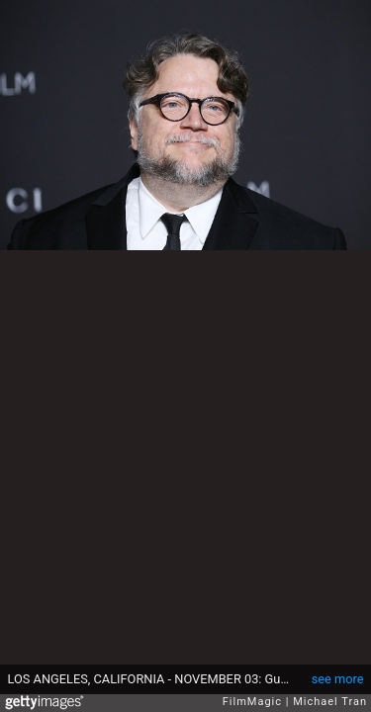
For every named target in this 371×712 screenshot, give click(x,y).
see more (338, 678)
